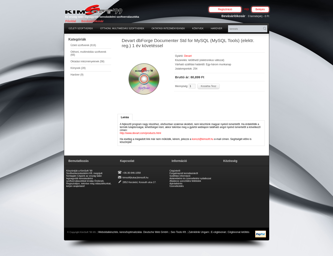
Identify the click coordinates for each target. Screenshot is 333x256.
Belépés (260, 9)
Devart (188, 55)
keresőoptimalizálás (130, 232)
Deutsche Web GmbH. (156, 232)
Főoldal (70, 21)
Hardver (216, 28)
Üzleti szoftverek (81, 28)
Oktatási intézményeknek (168, 28)
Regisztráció (225, 9)
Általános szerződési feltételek (185, 181)
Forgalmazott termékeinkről (184, 173)
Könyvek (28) (78, 68)
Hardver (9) (77, 74)
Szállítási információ (180, 176)
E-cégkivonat (218, 232)
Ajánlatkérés (176, 183)
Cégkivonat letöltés (238, 232)
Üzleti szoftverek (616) (83, 45)
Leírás (125, 117)
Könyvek (198, 28)
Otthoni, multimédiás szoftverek (122, 28)
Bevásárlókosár (92, 21)
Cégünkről (175, 170)
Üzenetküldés (177, 186)
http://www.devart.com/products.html (140, 133)
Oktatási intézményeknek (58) (88, 61)
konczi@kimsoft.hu (203, 139)
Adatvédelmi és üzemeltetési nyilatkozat (190, 178)
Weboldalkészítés (108, 232)
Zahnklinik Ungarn (198, 232)
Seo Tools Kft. (179, 232)
